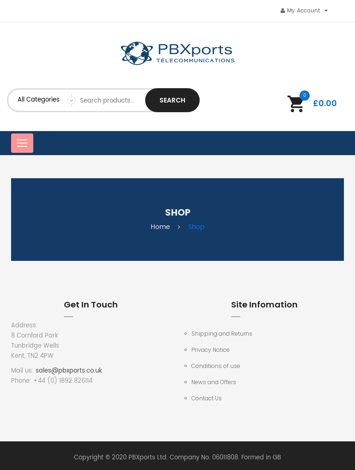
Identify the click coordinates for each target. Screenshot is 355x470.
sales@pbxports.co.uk (69, 371)
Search (172, 100)
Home (160, 227)
